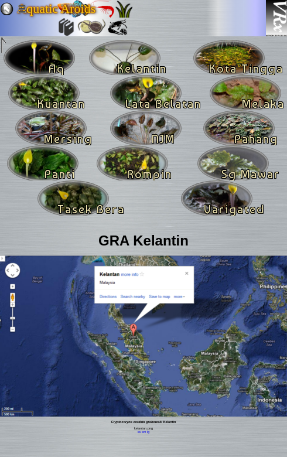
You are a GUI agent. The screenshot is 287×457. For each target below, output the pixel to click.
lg (148, 432)
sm (144, 432)
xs (139, 432)
